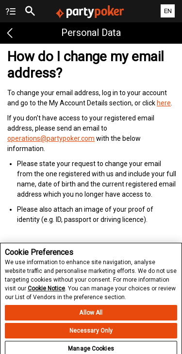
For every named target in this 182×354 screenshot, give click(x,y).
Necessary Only (91, 333)
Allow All (90, 315)
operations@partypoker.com (51, 138)
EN (168, 11)
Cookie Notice (46, 290)
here (164, 103)
